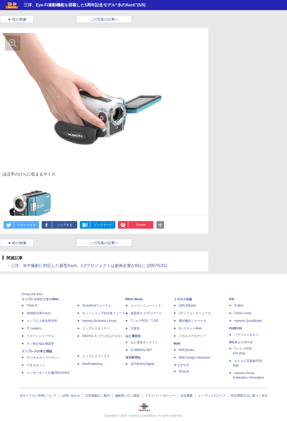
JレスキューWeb (190, 328)
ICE (231, 299)
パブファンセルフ (246, 334)
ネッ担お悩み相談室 (40, 343)
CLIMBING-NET (141, 350)
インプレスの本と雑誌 (37, 351)
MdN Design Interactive (195, 357)
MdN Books (187, 350)
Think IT (32, 305)
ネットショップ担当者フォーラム (105, 313)
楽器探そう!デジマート (146, 313)
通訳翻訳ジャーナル (192, 321)
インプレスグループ (212, 395)
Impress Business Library (99, 321)
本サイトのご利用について (38, 395)
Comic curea (242, 313)
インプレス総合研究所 (42, 321)
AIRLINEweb (187, 305)
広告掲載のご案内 (97, 395)
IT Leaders (34, 328)
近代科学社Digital (142, 364)
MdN (177, 343)
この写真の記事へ (104, 19)
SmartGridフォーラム (96, 305)
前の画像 (19, 19)
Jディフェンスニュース (195, 313)
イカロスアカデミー (192, 336)
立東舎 (135, 328)
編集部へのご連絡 (127, 395)
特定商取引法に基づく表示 (249, 395)
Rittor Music (134, 299)
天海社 (238, 305)
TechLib (184, 371)
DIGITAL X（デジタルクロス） (103, 336)
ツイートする (27, 225)
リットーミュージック (146, 305)
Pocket (141, 225)
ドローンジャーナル (40, 336)
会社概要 (187, 395)
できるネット (36, 365)
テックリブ (181, 365)
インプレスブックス (96, 356)
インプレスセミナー (96, 328)
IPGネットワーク (241, 342)
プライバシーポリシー (160, 395)
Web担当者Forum (39, 313)
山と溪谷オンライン (144, 342)
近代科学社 (133, 357)
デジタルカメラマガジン (43, 357)
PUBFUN (235, 328)
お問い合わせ (71, 395)
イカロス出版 (183, 299)
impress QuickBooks (248, 321)
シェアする (64, 225)
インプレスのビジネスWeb (40, 299)
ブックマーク (103, 225)
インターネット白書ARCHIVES (48, 373)
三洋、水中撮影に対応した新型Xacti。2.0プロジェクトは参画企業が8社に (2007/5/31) (89, 265)
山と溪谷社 (133, 336)
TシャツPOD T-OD (144, 321)
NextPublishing (92, 364)
